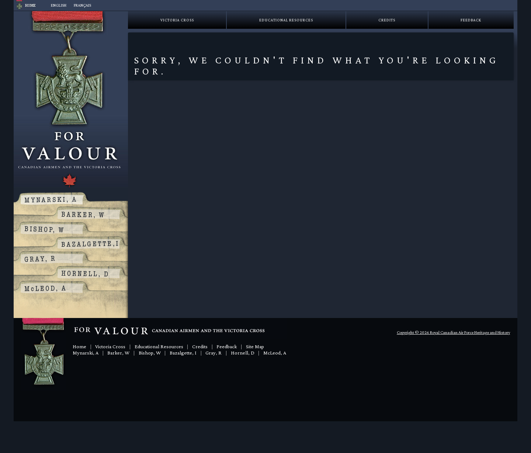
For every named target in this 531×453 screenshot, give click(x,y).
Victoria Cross (177, 20)
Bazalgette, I (183, 353)
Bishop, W (150, 353)
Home (79, 346)
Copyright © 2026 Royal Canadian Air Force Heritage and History (453, 332)
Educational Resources (286, 20)
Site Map (255, 346)
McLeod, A (274, 353)
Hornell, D (242, 353)
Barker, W (118, 353)
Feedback (471, 20)
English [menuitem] (58, 5)
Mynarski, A (85, 353)
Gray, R (213, 353)
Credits (386, 20)
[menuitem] (58, 5)
